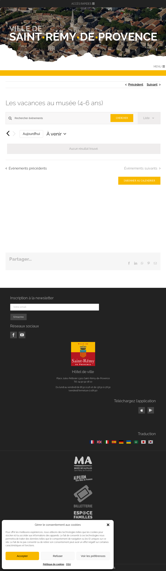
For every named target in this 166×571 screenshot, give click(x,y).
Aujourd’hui (31, 134)
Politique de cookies (53, 564)
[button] (108, 525)
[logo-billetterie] (83, 486)
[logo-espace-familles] (83, 512)
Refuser (58, 556)
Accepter (22, 556)
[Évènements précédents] (8, 134)
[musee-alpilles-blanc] (83, 458)
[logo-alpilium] (83, 476)
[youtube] (22, 335)
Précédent (135, 84)
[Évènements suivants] (14, 134)
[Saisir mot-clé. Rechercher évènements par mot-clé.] (60, 118)
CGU (68, 564)
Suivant (152, 84)
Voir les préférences (93, 556)
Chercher (122, 118)
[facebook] (13, 335)
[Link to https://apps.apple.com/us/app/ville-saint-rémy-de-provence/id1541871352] (141, 410)
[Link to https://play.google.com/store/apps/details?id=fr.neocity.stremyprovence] (150, 410)
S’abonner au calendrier (139, 180)
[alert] (83, 149)
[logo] (83, 343)
